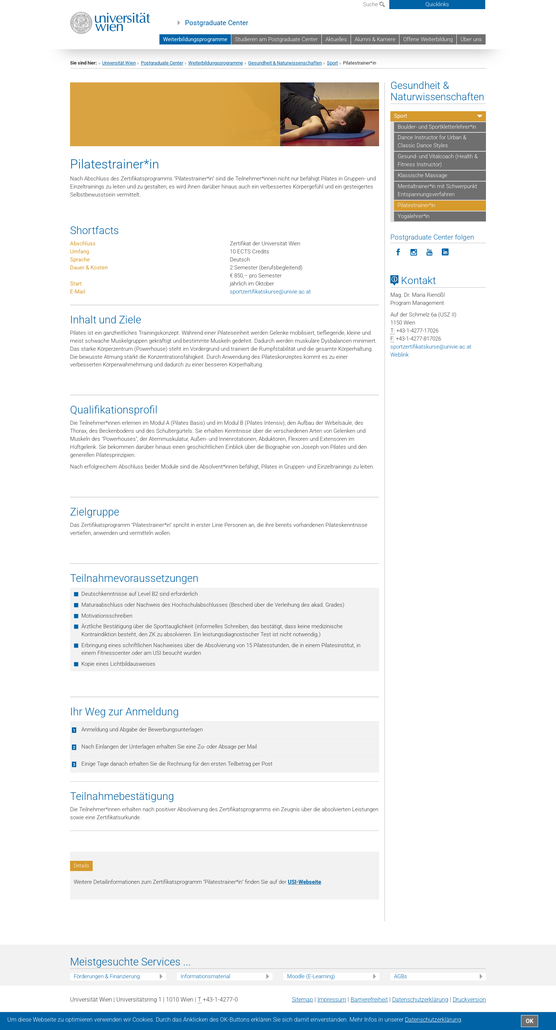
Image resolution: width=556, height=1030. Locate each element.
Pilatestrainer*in (416, 205)
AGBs (400, 976)
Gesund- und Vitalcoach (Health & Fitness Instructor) (438, 160)
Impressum (331, 999)
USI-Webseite (304, 882)
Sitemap (302, 999)
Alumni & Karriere (375, 39)
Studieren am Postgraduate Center (276, 39)
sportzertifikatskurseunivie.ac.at (270, 291)
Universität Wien (119, 63)
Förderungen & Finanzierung (107, 976)
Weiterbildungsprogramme (195, 39)
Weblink (399, 354)
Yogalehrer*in (413, 216)
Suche (374, 4)
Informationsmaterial (205, 976)
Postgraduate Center (216, 23)
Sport (332, 63)
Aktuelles (336, 39)
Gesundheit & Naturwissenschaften (285, 63)
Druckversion (469, 999)
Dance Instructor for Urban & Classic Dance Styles (432, 141)
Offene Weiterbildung (428, 39)
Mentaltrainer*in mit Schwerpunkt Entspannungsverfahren (437, 190)
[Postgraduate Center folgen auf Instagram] (414, 252)
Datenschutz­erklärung (420, 999)
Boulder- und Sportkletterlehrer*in (437, 127)
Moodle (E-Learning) (311, 976)
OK (529, 1021)
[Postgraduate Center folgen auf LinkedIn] (445, 252)
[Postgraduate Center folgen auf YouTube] (429, 252)
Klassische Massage (422, 175)
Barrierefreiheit (369, 999)
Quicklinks (437, 4)
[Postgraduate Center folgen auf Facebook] (398, 252)
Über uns (471, 39)
